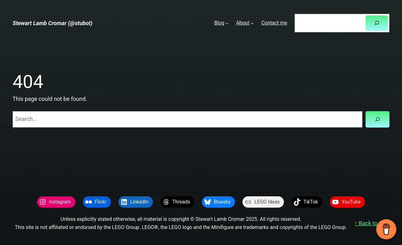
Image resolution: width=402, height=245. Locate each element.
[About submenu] (252, 22)
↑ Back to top (371, 223)
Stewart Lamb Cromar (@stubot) (52, 23)
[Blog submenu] (227, 22)
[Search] (377, 23)
